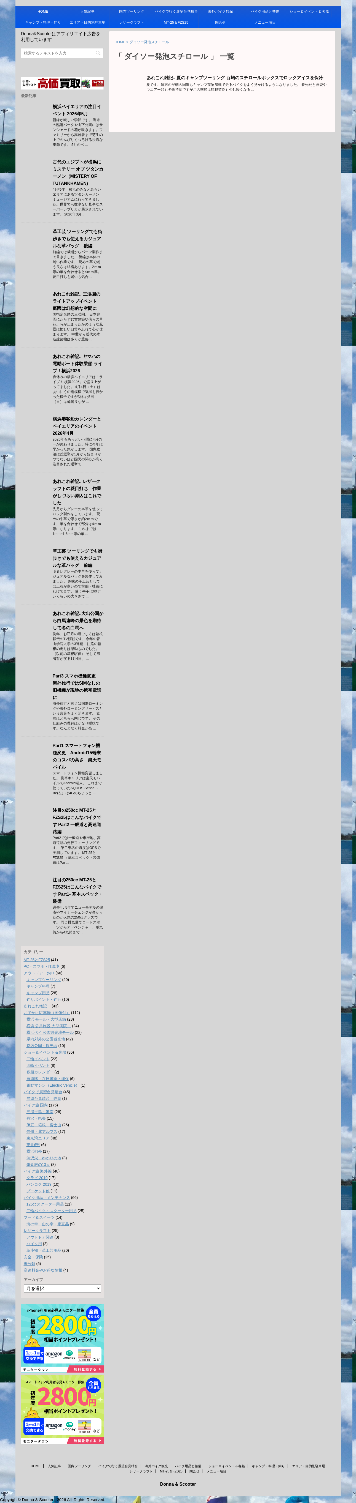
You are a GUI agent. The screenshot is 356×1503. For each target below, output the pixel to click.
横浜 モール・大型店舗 (46, 1019)
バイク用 (34, 1244)
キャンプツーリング (43, 979)
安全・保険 (33, 1257)
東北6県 (33, 1145)
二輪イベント (38, 1059)
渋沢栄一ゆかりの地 (43, 1158)
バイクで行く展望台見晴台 (176, 11)
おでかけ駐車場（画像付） (47, 1012)
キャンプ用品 (38, 993)
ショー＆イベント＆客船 (309, 11)
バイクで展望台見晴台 (43, 1092)
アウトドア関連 (39, 1237)
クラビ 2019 (37, 1178)
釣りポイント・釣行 (43, 999)
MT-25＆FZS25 (176, 22)
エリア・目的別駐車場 (87, 22)
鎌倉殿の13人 (38, 1164)
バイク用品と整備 (265, 11)
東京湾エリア (38, 1138)
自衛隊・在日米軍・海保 (47, 1078)
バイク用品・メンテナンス (47, 1197)
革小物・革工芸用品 (43, 1250)
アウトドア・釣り (39, 973)
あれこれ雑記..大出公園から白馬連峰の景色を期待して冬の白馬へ (78, 620)
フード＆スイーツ (39, 1217)
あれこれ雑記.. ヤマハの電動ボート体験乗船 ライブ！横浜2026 (77, 363)
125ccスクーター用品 (45, 1204)
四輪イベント (38, 1065)
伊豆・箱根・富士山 (43, 1125)
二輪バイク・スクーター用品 (51, 1211)
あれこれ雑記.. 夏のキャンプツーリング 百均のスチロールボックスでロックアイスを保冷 (234, 77)
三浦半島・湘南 (39, 1112)
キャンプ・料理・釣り (43, 22)
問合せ (220, 22)
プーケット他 (38, 1191)
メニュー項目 (265, 22)
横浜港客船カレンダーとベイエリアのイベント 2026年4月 (77, 426)
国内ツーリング (131, 11)
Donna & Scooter (178, 1484)
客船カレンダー (39, 1072)
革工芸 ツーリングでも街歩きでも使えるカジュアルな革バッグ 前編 (77, 558)
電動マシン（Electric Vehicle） (53, 1085)
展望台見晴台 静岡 (43, 1098)
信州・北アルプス (41, 1131)
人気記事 (87, 11)
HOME (43, 11)
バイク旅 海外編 (38, 1171)
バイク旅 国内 (36, 1105)
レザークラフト (131, 22)
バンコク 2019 (39, 1184)
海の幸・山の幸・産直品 (47, 1224)
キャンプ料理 (38, 986)
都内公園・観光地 (41, 1045)
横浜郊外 (34, 1151)
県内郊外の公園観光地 (45, 1039)
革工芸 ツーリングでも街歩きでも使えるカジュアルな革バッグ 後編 (77, 238)
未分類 (29, 1263)
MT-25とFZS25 (37, 960)
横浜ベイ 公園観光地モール (50, 1032)
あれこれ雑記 (37, 1006)
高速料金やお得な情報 (43, 1270)
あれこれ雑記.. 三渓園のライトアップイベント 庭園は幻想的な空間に (77, 301)
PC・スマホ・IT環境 (42, 966)
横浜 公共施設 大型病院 (48, 1026)
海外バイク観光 (220, 11)
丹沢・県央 (36, 1118)
